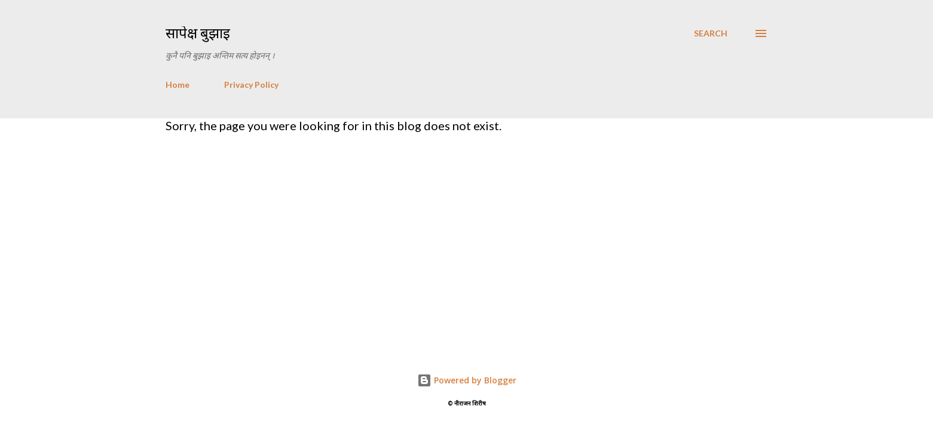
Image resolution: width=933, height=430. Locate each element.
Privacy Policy (251, 84)
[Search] (710, 33)
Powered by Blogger (466, 380)
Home (177, 84)
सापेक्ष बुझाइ (198, 33)
